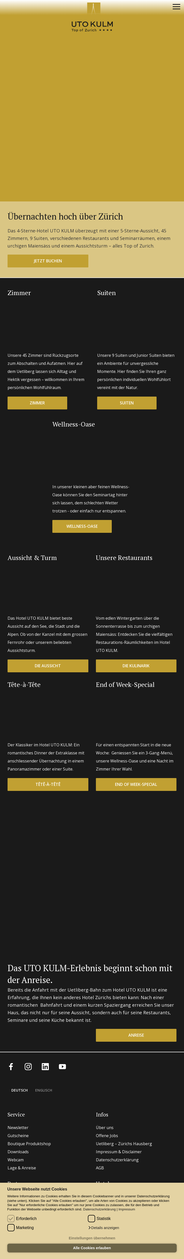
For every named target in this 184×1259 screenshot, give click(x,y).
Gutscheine (18, 1135)
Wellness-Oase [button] (82, 526)
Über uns (105, 1127)
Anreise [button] (136, 1035)
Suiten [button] (127, 403)
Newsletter (18, 1127)
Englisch (43, 1090)
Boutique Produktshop (29, 1143)
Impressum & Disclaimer (119, 1152)
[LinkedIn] (45, 1066)
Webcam (16, 1160)
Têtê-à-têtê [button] (47, 784)
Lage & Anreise (22, 1168)
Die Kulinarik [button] (136, 666)
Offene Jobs (107, 1135)
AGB (100, 1168)
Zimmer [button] (37, 403)
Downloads (18, 1152)
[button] (103, 1228)
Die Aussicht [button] (48, 666)
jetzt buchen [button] (48, 261)
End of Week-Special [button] (136, 784)
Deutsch (19, 1090)
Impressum (127, 1209)
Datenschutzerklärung (99, 1209)
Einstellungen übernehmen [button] (92, 1238)
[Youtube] (62, 1066)
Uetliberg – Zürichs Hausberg (124, 1143)
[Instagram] (28, 1066)
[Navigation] (176, 7)
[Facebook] (11, 1066)
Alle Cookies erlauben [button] (92, 1248)
